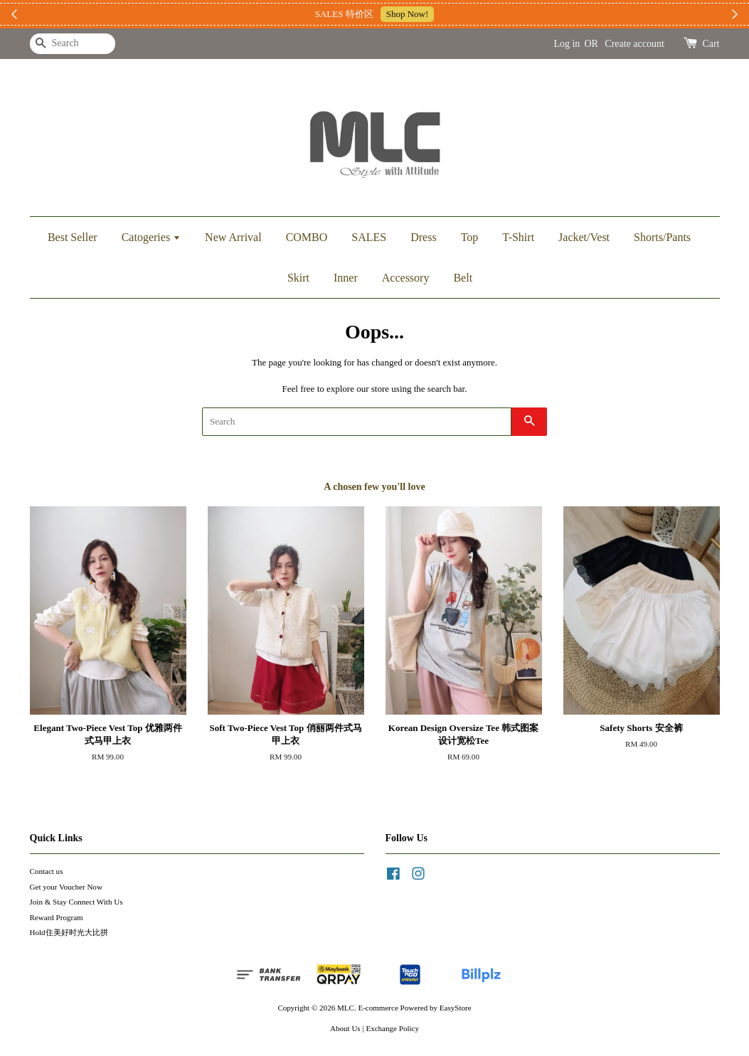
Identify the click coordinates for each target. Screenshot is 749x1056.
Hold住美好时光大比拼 (69, 932)
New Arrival (233, 237)
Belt (462, 278)
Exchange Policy (392, 1028)
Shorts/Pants (662, 237)
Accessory (406, 278)
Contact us (46, 871)
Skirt (298, 278)
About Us (345, 1028)
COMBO (307, 237)
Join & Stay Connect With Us (76, 901)
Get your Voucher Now (66, 886)
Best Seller (72, 237)
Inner (346, 278)
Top (470, 237)
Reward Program (56, 917)
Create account (634, 43)
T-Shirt (518, 237)
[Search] (72, 43)
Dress (423, 237)
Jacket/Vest (584, 237)
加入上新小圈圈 (459, 14)
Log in (566, 43)
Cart (710, 43)
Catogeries (151, 237)
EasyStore (456, 1007)
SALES (368, 237)
